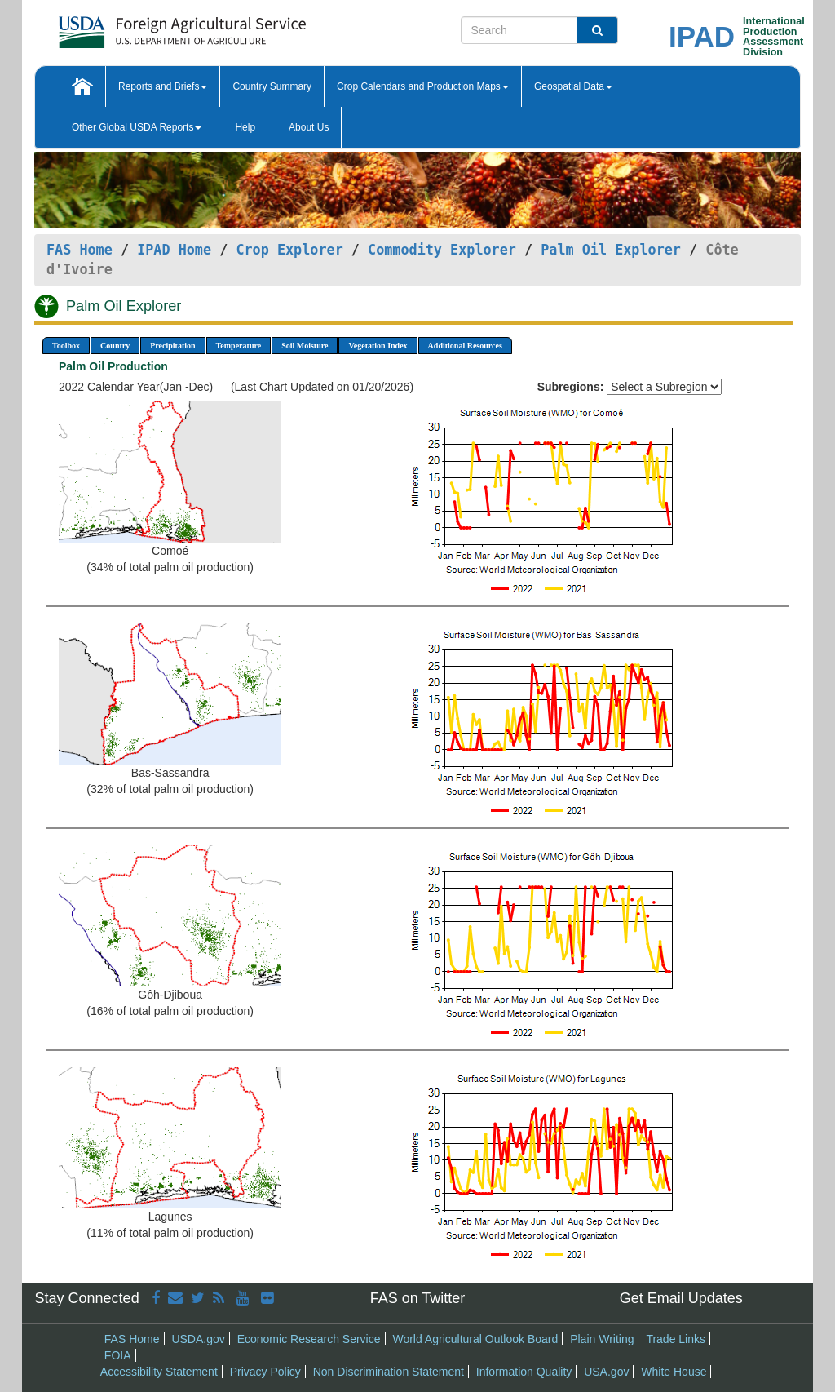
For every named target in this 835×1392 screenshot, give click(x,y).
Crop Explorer (289, 250)
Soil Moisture (304, 345)
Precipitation (172, 345)
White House (673, 1371)
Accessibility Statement (159, 1371)
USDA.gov (197, 1338)
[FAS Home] (141, 26)
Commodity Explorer (442, 250)
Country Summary (271, 86)
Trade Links (675, 1338)
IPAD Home (174, 250)
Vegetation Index (377, 345)
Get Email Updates (681, 1298)
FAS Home (79, 250)
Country (115, 345)
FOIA (117, 1355)
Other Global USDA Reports (136, 127)
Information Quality (524, 1371)
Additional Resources (465, 345)
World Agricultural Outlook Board (475, 1338)
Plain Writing (602, 1338)
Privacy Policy (265, 1371)
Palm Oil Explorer (611, 250)
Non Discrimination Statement (388, 1371)
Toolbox (66, 345)
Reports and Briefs (162, 86)
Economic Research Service (309, 1338)
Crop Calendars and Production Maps (423, 86)
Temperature (239, 345)
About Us (309, 127)
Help (245, 127)
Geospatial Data (573, 86)
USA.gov (606, 1371)
